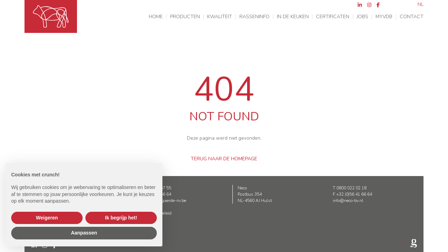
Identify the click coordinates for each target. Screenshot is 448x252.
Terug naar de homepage (224, 158)
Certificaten (332, 16)
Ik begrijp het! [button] (121, 217)
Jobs (362, 16)
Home (156, 16)
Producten (185, 16)
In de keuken (293, 16)
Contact (412, 16)
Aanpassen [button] (84, 233)
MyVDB (384, 16)
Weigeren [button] (47, 217)
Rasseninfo (254, 16)
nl (421, 4)
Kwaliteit (219, 16)
